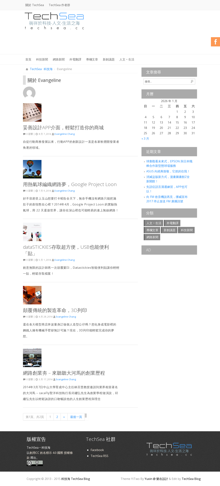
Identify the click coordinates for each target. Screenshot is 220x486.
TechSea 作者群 (59, 5)
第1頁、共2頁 (35, 417)
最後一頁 (76, 417)
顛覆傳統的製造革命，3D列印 (55, 310)
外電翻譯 (75, 59)
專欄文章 (92, 59)
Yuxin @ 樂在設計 (156, 479)
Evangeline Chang (64, 134)
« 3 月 (145, 138)
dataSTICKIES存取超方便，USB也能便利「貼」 (66, 250)
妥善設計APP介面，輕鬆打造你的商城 (63, 127)
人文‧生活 (126, 59)
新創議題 (109, 59)
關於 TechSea (34, 5)
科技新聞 (42, 59)
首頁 (28, 59)
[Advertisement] (129, 44)
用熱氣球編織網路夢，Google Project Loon (70, 184)
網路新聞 (59, 59)
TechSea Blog (191, 479)
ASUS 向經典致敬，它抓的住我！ (168, 171)
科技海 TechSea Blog (75, 479)
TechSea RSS (99, 456)
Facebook (97, 450)
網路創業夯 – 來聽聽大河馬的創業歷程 (64, 372)
